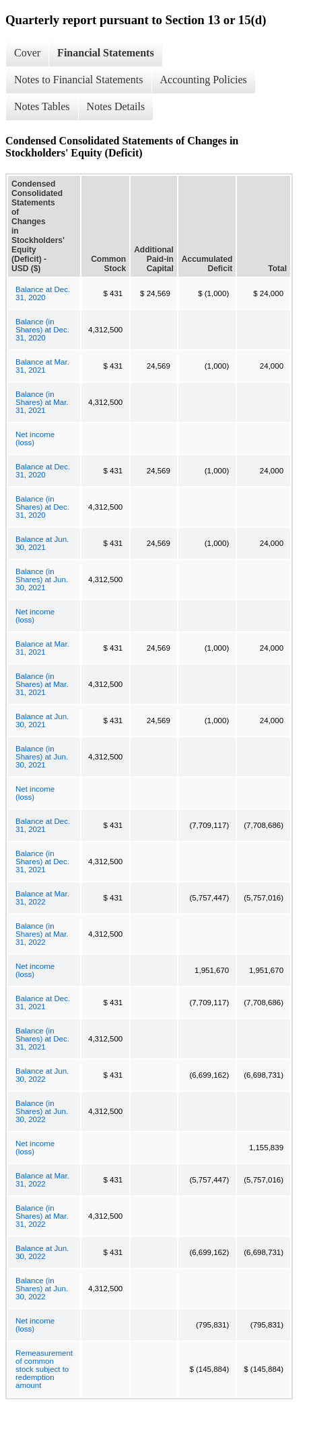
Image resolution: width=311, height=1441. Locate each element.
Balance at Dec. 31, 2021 (42, 825)
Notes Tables (42, 106)
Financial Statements (105, 52)
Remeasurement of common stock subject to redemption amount (44, 1369)
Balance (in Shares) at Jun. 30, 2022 (41, 1111)
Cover (27, 52)
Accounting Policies (203, 79)
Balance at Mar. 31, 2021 (42, 366)
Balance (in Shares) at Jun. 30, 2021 (41, 579)
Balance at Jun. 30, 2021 (42, 543)
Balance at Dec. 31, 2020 (42, 293)
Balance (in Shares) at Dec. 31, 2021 (42, 861)
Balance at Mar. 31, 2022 (42, 898)
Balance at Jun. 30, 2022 (42, 1075)
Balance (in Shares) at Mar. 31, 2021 (42, 402)
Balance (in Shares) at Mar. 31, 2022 (42, 934)
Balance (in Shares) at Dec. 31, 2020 (42, 330)
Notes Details (116, 106)
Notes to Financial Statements (78, 79)
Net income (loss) (35, 438)
